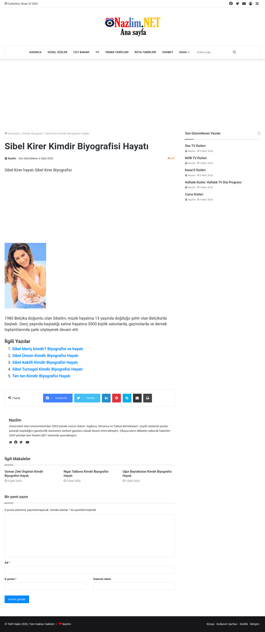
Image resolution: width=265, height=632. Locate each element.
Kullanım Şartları (227, 624)
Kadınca (35, 52)
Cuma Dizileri (194, 194)
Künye (210, 624)
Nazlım (66, 624)
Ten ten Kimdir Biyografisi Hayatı (41, 376)
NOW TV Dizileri (196, 158)
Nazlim (12, 158)
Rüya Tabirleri (145, 52)
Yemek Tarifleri (117, 52)
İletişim (254, 624)
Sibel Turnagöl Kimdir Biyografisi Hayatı (47, 369)
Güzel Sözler (57, 52)
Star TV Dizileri (195, 146)
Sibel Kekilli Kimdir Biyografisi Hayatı (45, 362)
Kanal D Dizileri (195, 170)
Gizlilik (244, 624)
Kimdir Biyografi (32, 133)
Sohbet (167, 52)
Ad (7, 562)
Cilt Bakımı (81, 52)
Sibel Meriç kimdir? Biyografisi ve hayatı (47, 348)
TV (97, 52)
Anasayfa (12, 133)
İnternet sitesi (102, 579)
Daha (183, 52)
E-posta (10, 579)
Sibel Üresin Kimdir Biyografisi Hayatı (45, 355)
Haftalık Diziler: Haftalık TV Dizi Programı (213, 182)
